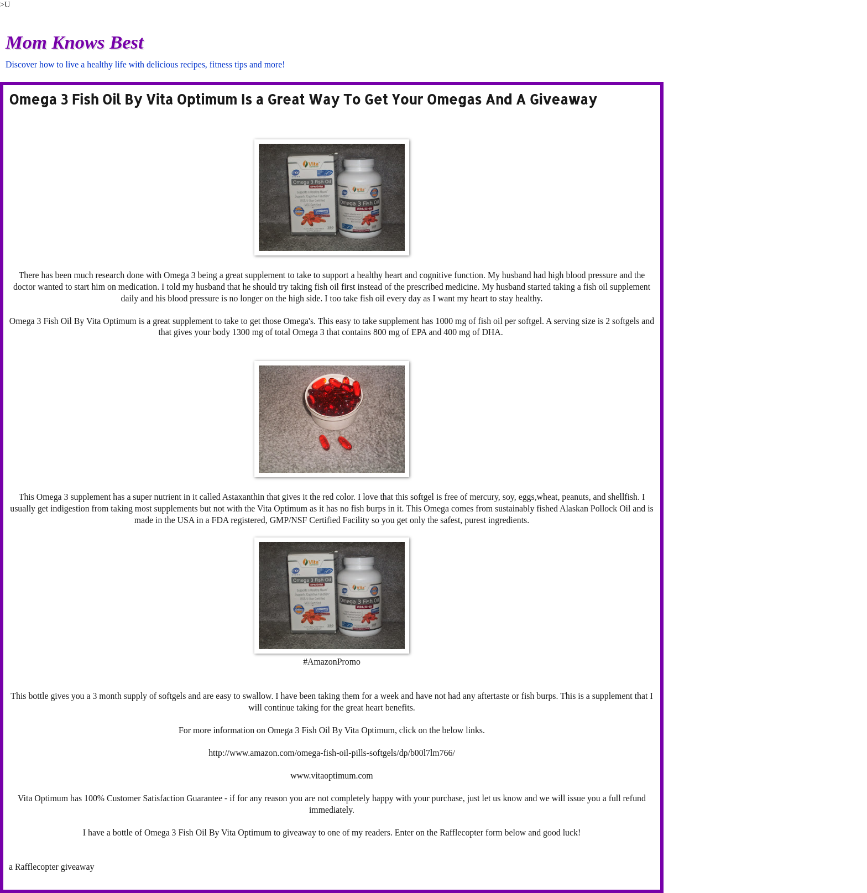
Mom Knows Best (75, 42)
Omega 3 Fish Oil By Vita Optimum (73, 321)
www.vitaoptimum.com (331, 775)
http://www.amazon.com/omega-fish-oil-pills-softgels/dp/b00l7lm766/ (331, 753)
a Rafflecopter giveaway (51, 866)
